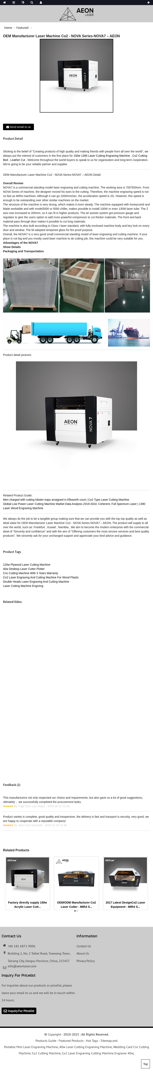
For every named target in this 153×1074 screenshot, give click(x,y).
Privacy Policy (85, 961)
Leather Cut (17, 160)
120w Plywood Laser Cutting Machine (26, 564)
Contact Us (83, 946)
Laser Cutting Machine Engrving (23, 586)
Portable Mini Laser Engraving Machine (31, 1047)
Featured (22, 27)
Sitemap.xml (109, 1041)
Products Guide (46, 1041)
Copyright (54, 1034)
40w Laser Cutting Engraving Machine (85, 1047)
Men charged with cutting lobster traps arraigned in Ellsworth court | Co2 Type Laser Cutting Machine (66, 499)
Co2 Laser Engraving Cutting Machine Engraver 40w (97, 1053)
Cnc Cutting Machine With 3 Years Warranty (30, 573)
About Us (82, 953)
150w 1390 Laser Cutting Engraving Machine (101, 155)
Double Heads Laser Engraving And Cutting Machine (36, 581)
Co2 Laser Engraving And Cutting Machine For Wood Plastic (41, 577)
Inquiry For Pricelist (21, 1011)
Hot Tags (92, 1041)
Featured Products (71, 1041)
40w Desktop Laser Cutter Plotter (24, 569)
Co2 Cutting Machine (46, 1053)
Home (8, 27)
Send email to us (20, 127)
